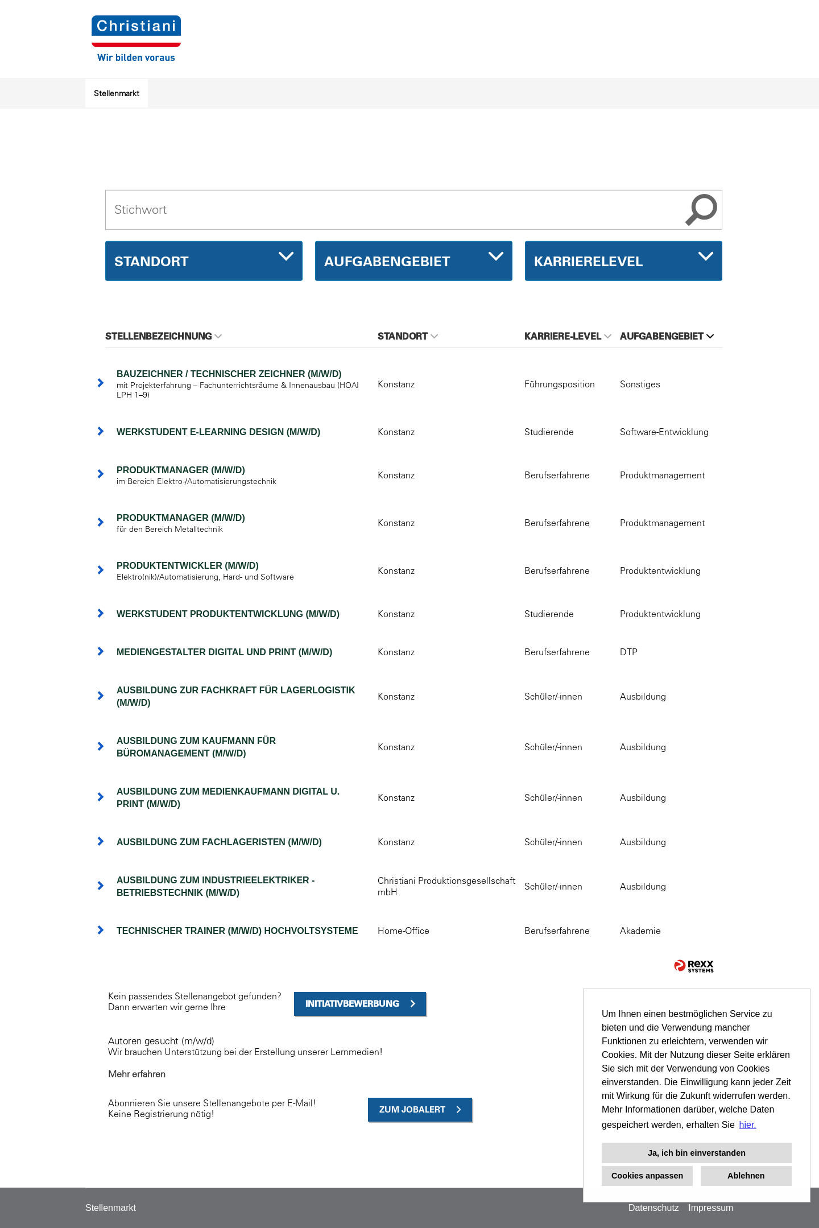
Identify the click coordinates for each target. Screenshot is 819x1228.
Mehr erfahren (137, 1074)
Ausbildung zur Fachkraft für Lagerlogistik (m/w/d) (236, 696)
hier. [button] (747, 1125)
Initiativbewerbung (352, 1003)
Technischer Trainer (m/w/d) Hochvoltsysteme (237, 931)
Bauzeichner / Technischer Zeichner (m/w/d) (229, 374)
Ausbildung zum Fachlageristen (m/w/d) (219, 842)
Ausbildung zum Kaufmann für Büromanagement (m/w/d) (196, 747)
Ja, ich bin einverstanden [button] (697, 1152)
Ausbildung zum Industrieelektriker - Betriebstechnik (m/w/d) (216, 886)
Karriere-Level (567, 336)
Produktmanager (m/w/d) (181, 470)
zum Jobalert (412, 1109)
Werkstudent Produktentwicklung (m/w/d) (228, 614)
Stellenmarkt (116, 93)
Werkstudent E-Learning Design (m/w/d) (218, 432)
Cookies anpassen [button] (647, 1175)
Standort (408, 336)
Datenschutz (653, 1208)
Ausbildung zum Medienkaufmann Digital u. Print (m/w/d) (228, 798)
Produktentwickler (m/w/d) (188, 565)
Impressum (710, 1208)
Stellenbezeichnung (163, 336)
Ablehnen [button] (746, 1175)
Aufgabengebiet (667, 336)
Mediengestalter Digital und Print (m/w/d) (224, 652)
